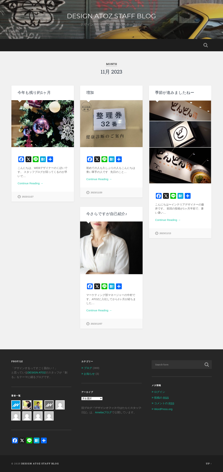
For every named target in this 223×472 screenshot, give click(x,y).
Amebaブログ (103, 412)
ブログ (88, 367)
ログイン (159, 391)
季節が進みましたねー (174, 92)
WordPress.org (163, 409)
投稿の (161, 397)
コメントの (164, 403)
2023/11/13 (165, 233)
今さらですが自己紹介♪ (106, 214)
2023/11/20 (96, 192)
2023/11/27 (28, 196)
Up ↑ (209, 463)
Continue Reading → (30, 183)
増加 (90, 92)
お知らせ (89, 373)
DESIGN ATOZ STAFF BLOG (111, 16)
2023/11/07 (96, 323)
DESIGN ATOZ (37, 372)
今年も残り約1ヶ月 (34, 92)
